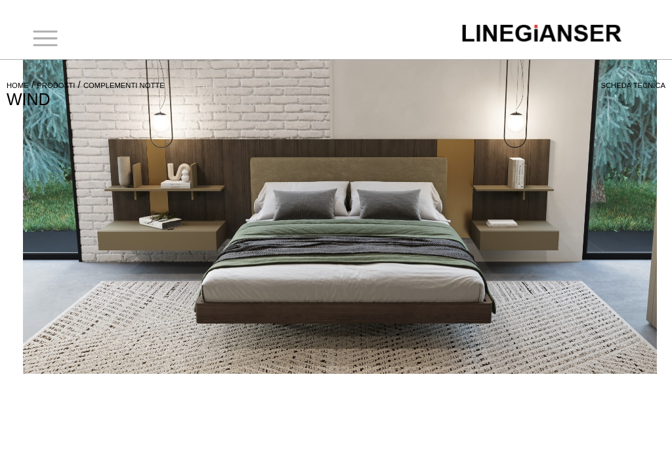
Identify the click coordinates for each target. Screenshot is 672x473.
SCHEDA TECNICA (632, 85)
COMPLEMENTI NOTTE (124, 85)
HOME (18, 85)
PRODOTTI (56, 85)
